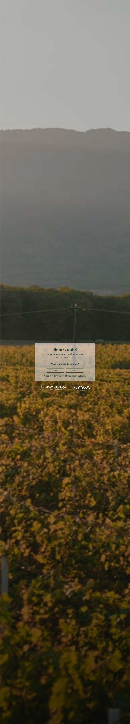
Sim (55, 370)
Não (74, 370)
